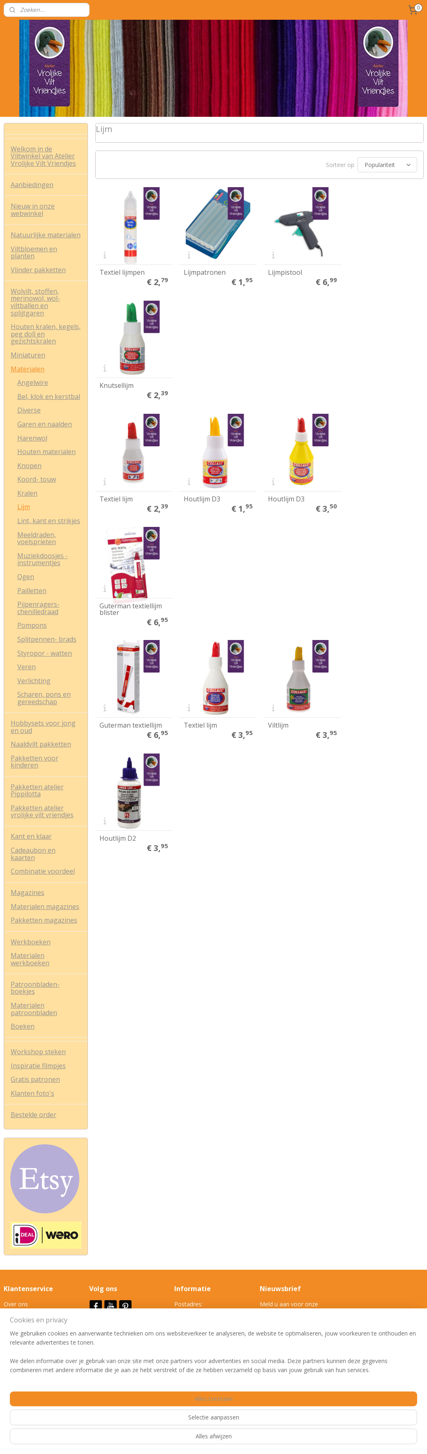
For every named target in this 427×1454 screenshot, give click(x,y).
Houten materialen (46, 451)
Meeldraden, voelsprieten (36, 538)
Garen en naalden (44, 424)
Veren (26, 666)
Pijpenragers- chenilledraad (38, 608)
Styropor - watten (44, 653)
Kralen (27, 493)
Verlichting (34, 680)
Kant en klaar (31, 836)
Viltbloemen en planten (34, 252)
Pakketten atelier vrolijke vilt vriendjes (42, 811)
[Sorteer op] (387, 165)
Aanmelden (281, 1332)
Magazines (27, 892)
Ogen (25, 576)
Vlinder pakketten (38, 269)
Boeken (23, 1026)
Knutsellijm (368, 272)
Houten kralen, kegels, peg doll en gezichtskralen (46, 334)
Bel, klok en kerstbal (48, 396)
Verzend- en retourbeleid (36, 1332)
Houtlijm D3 (201, 384)
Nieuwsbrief (110, 1326)
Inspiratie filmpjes (38, 1065)
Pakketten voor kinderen (34, 762)
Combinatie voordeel (43, 871)
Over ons (16, 1304)
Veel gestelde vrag (28, 1341)
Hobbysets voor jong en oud (43, 727)
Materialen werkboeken (30, 959)
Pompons (32, 625)
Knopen (29, 465)
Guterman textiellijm (130, 497)
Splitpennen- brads (46, 639)
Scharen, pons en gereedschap (44, 698)
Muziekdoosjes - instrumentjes (42, 559)
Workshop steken (38, 1051)
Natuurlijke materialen (46, 234)
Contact (14, 1350)
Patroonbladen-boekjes (35, 988)
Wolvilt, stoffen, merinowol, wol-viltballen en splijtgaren (35, 302)
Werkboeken (31, 941)
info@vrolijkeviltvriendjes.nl (210, 1369)
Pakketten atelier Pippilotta (37, 790)
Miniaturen (28, 354)
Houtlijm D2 (369, 497)
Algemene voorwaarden (35, 1313)
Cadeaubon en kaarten (33, 854)
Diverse (29, 410)
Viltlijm (277, 497)
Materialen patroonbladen (34, 1009)
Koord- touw (36, 479)
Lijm (23, 506)
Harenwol (32, 438)
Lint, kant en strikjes (48, 520)
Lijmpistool (284, 272)
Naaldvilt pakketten (41, 744)
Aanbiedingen (32, 184)
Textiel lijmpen (121, 272)
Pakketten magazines (44, 920)
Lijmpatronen (204, 272)
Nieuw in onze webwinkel (33, 210)
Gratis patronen (35, 1079)
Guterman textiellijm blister (382, 381)
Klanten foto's (32, 1093)
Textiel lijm (115, 384)
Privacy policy (21, 1322)
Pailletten (31, 590)
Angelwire (32, 382)
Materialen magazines (45, 906)
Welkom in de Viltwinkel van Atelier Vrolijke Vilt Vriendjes (43, 156)
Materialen (27, 368)
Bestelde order (33, 1114)
